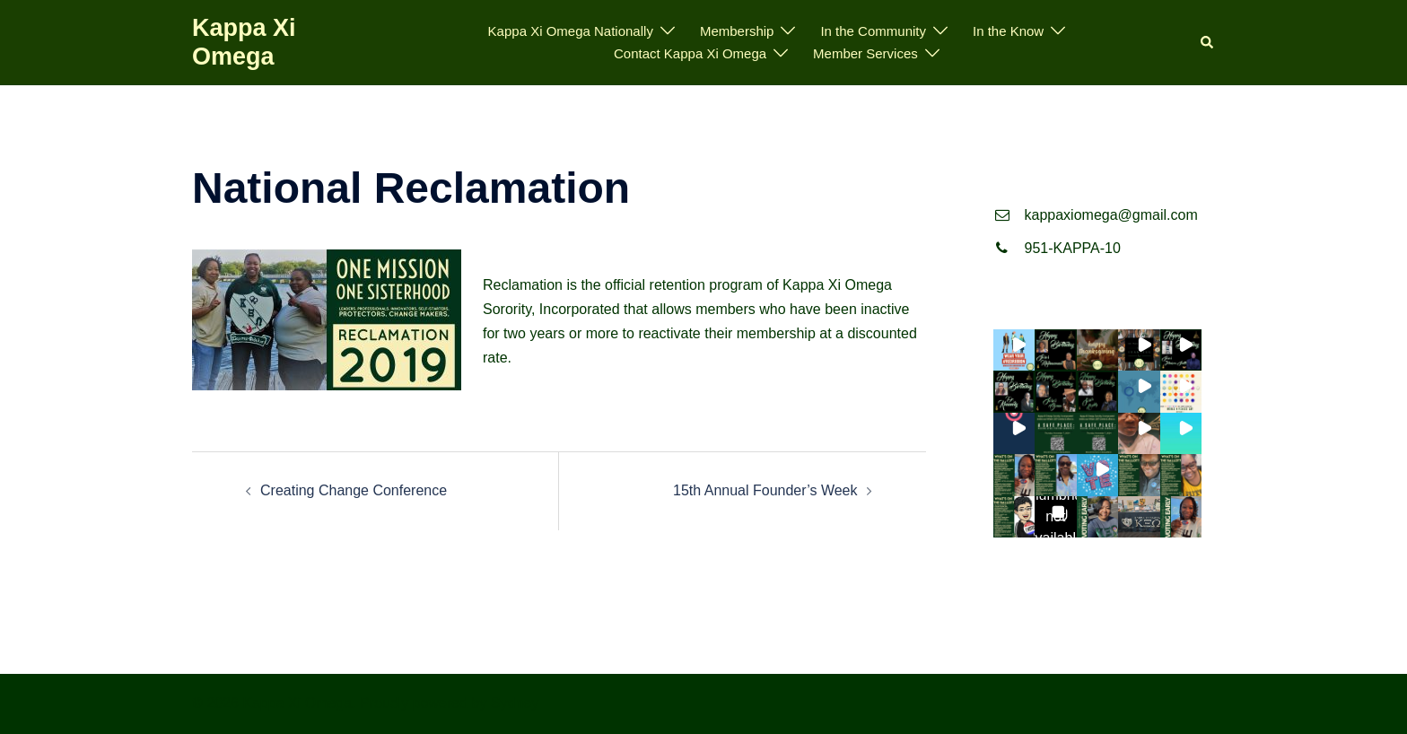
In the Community (873, 31)
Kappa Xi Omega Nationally (570, 31)
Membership (737, 31)
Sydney (514, 703)
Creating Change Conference (353, 490)
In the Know (1008, 31)
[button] (1208, 42)
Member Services (865, 53)
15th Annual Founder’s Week (765, 490)
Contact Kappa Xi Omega (690, 53)
